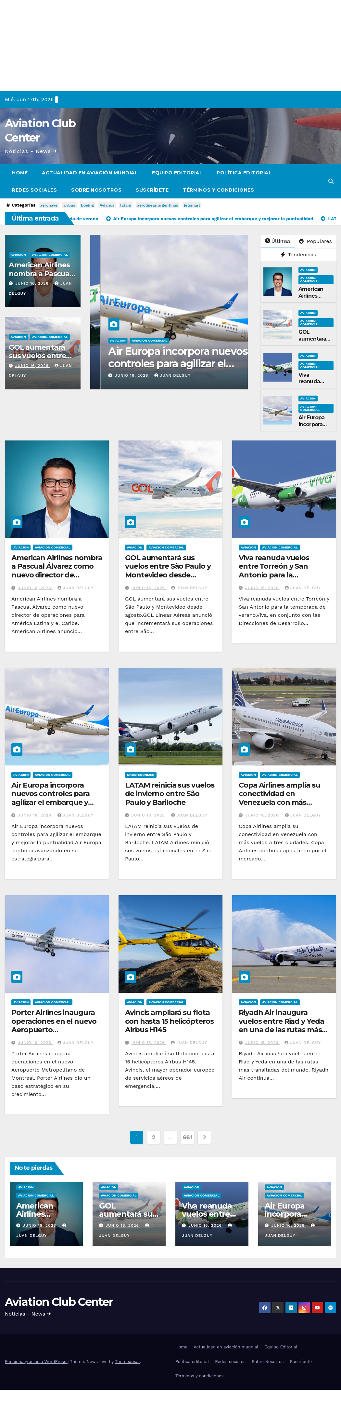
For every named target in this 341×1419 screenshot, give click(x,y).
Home (20, 173)
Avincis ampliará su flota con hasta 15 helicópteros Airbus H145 (169, 1021)
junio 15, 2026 (149, 1042)
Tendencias (298, 254)
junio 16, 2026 (32, 283)
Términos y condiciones (218, 190)
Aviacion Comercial (50, 254)
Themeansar (127, 1361)
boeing (87, 205)
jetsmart (192, 205)
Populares (315, 241)
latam (125, 205)
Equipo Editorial (177, 173)
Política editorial (244, 173)
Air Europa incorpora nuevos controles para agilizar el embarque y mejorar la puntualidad (51, 798)
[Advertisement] (170, 45)
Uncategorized (141, 775)
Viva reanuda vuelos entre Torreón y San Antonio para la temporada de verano (164, 364)
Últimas (278, 241)
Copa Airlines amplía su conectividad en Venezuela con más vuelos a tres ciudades (279, 798)
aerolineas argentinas (157, 205)
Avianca (107, 205)
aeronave (48, 205)
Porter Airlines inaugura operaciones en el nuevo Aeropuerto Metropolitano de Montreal (53, 1029)
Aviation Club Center (59, 1302)
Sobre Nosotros (96, 190)
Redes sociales (34, 190)
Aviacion (18, 254)
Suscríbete (152, 190)
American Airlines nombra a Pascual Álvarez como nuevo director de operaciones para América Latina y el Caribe (56, 575)
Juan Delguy (162, 375)
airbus (69, 205)
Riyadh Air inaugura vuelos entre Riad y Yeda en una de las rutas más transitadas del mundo (281, 1025)
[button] (331, 181)
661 (187, 1137)
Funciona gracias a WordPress (36, 1361)
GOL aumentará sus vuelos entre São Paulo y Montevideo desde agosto (168, 570)
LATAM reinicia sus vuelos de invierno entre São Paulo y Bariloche (169, 794)
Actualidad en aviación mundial (90, 173)
